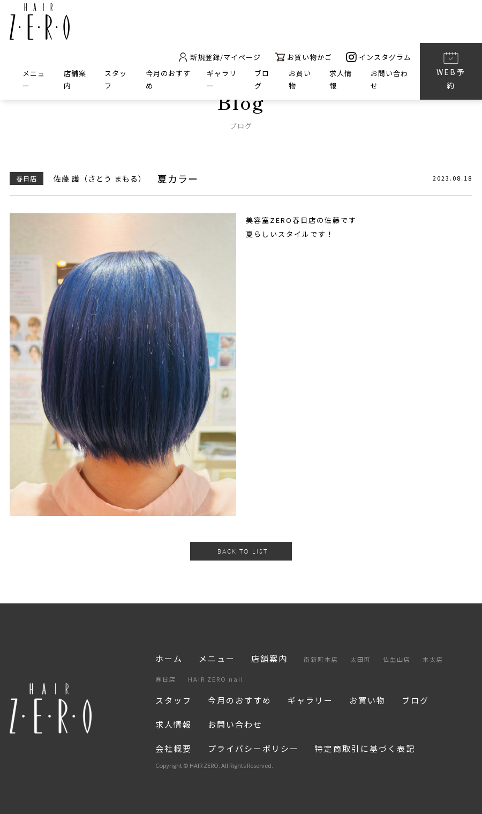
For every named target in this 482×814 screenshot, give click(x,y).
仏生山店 (397, 659)
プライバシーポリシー (253, 748)
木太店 (433, 659)
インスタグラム (378, 57)
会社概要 (173, 748)
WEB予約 (450, 70)
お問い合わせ (235, 724)
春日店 (165, 679)
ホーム (169, 658)
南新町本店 (321, 659)
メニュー (217, 658)
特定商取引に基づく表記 (365, 748)
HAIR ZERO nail (216, 679)
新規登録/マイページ (219, 57)
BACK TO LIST (242, 551)
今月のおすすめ (240, 700)
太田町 (360, 659)
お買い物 (367, 700)
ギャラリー (310, 700)
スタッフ (173, 700)
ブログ (415, 700)
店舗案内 (269, 658)
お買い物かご (303, 57)
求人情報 (173, 724)
